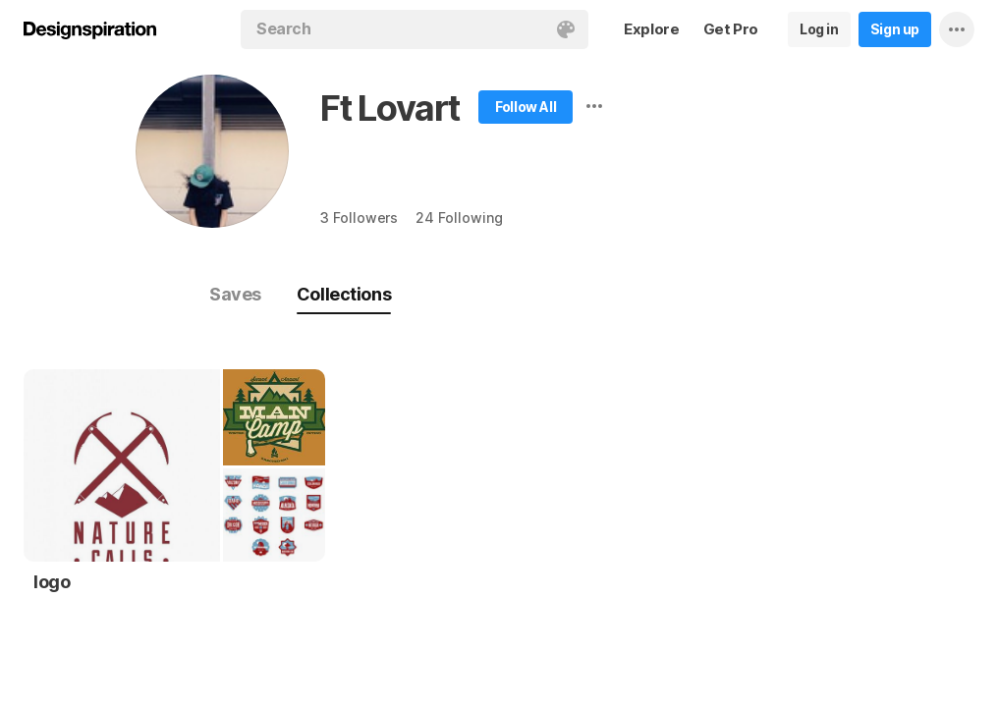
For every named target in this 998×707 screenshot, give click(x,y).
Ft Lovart (390, 108)
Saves (235, 294)
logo (51, 581)
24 (459, 217)
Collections (344, 294)
